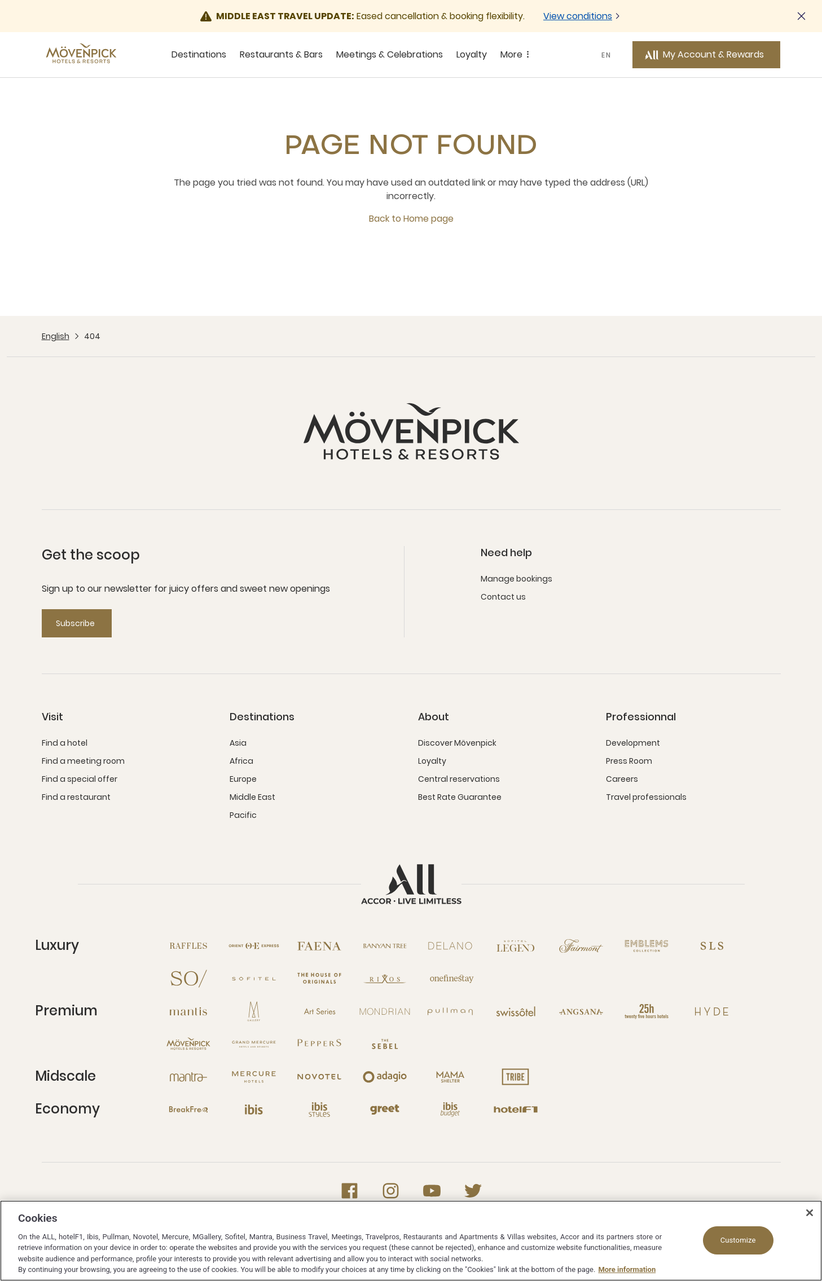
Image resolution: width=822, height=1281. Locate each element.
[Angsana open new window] (581, 1011)
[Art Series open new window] (319, 1011)
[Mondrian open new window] (385, 1011)
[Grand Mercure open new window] (254, 1044)
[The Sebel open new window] (385, 1044)
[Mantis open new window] (188, 1011)
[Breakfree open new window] (188, 1109)
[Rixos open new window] (385, 978)
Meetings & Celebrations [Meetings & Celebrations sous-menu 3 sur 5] (389, 54)
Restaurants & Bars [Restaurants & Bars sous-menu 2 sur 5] (281, 54)
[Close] (809, 1212)
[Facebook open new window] (349, 1191)
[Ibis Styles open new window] (319, 1109)
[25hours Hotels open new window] (646, 1011)
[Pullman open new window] (450, 1011)
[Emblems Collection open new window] (646, 946)
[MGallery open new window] (254, 1011)
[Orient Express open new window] (254, 946)
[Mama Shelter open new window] (450, 1076)
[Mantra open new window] (188, 1076)
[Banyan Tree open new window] (385, 946)
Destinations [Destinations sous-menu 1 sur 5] (199, 54)
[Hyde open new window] (712, 1011)
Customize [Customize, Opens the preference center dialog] (738, 1240)
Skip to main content (0, 0)
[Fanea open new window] (319, 946)
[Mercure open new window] (254, 1076)
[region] (411, 1240)
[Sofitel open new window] (254, 978)
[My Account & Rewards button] (706, 54)
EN (606, 55)
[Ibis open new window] (254, 1109)
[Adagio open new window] (385, 1076)
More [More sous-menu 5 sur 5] (516, 54)
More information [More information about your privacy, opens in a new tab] (627, 1269)
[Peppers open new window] (319, 1044)
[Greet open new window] (385, 1109)
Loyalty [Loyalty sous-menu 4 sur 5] (471, 54)
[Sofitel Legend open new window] (515, 946)
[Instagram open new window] (390, 1191)
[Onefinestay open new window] (450, 978)
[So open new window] (188, 978)
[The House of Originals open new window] (319, 978)
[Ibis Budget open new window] (450, 1109)
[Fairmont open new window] (581, 946)
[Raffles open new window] (188, 946)
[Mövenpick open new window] (188, 1044)
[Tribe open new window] (515, 1076)
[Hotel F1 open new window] (515, 1109)
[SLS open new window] (712, 946)
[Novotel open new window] (319, 1076)
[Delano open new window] (450, 946)
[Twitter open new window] (473, 1191)
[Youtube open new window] (431, 1191)
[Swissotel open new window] (515, 1011)
